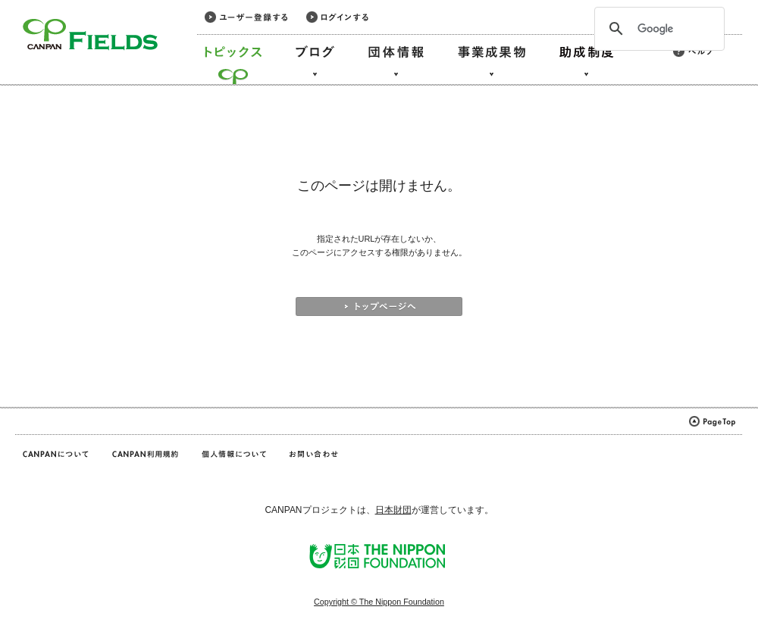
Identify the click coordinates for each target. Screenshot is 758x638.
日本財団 (393, 510)
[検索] (657, 29)
